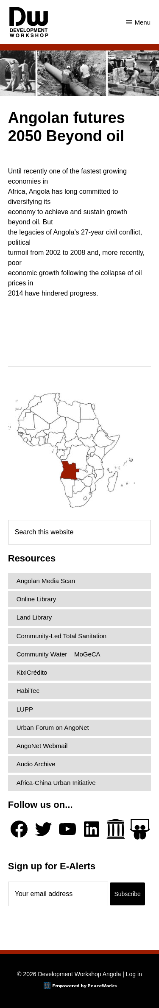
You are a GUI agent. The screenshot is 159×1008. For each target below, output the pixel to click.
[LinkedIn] (91, 829)
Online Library (36, 599)
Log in (134, 974)
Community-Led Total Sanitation (61, 635)
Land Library (34, 617)
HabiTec (28, 690)
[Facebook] (19, 829)
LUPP (25, 709)
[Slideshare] (140, 829)
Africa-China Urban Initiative (56, 782)
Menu (142, 22)
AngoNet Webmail (42, 745)
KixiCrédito (32, 672)
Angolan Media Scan (46, 580)
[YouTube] (67, 829)
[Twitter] (43, 829)
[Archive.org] (116, 829)
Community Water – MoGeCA (58, 654)
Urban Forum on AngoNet (53, 727)
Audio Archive (36, 764)
